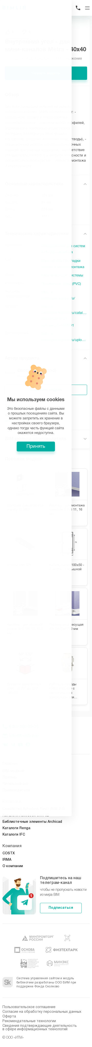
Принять (46, 559)
